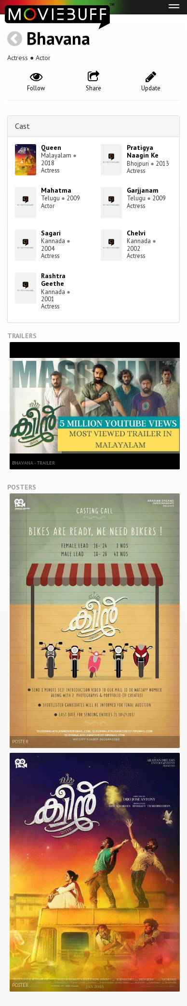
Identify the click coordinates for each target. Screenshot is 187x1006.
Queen (51, 147)
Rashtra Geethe (53, 279)
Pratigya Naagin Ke (143, 151)
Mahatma (56, 190)
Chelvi (136, 233)
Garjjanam (143, 190)
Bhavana (58, 38)
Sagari (51, 233)
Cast (22, 126)
